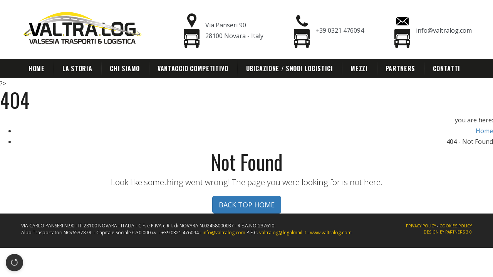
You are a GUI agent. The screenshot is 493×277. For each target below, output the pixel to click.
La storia (77, 68)
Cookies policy (455, 226)
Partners (400, 68)
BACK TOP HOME (247, 204)
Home (37, 68)
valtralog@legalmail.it (282, 232)
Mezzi (358, 68)
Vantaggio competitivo (193, 68)
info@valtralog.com (224, 232)
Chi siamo (125, 68)
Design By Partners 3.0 (448, 232)
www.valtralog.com (331, 232)
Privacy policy (421, 226)
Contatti (446, 68)
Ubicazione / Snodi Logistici (289, 68)
